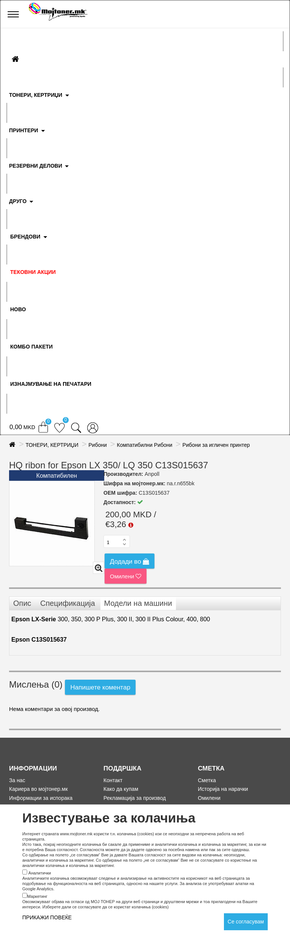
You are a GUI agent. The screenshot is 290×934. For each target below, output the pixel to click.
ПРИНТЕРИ (23, 130)
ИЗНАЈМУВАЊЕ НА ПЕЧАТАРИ (50, 384)
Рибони (97, 445)
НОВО (18, 309)
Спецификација (67, 603)
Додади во (129, 561)
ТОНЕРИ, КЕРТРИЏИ (35, 95)
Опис (22, 603)
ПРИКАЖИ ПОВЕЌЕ (47, 917)
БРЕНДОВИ (25, 237)
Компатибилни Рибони (145, 445)
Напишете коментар (100, 687)
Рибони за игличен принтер (216, 445)
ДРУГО (17, 201)
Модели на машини (138, 603)
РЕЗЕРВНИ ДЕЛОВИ (35, 166)
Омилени (125, 576)
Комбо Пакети (31, 347)
